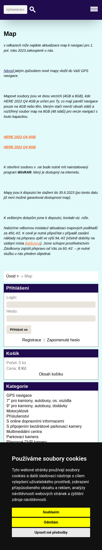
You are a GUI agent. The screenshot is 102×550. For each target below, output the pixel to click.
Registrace (31, 340)
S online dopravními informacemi (35, 421)
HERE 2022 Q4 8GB (20, 147)
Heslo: (12, 311)
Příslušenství (17, 416)
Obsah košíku (51, 374)
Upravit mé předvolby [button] (50, 532)
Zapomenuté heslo (63, 340)
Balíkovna (32, 243)
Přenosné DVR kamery (26, 442)
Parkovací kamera (22, 437)
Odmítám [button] (51, 522)
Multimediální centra (24, 431)
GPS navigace (19, 395)
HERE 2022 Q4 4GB (20, 137)
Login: (11, 297)
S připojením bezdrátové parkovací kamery (44, 426)
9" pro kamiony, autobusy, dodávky (36, 406)
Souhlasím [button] (51, 512)
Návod (9, 71)
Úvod (10, 276)
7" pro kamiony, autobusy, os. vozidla (38, 401)
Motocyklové (17, 411)
